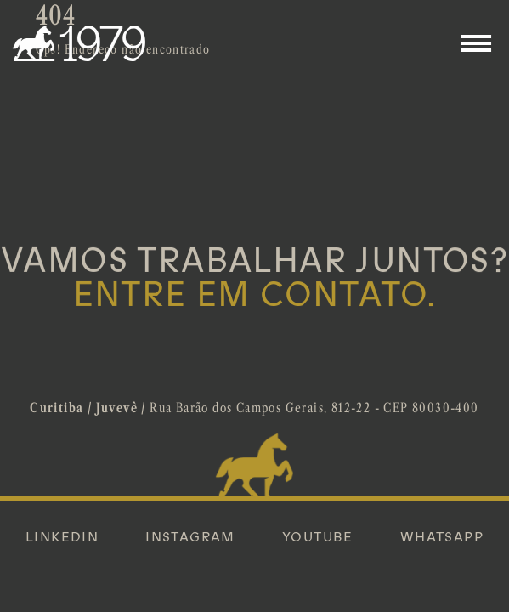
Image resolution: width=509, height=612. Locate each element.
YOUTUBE (317, 537)
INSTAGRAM (190, 537)
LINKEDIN (62, 537)
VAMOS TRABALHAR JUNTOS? (254, 278)
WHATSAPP (442, 537)
